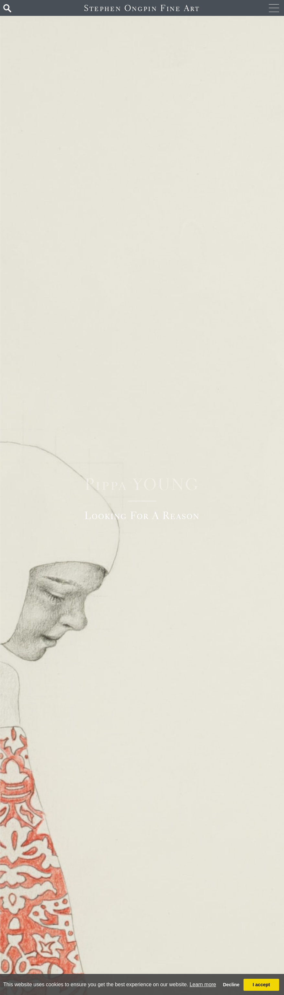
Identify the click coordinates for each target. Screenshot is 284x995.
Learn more (202, 984)
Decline (231, 984)
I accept (261, 984)
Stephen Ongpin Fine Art (142, 8)
